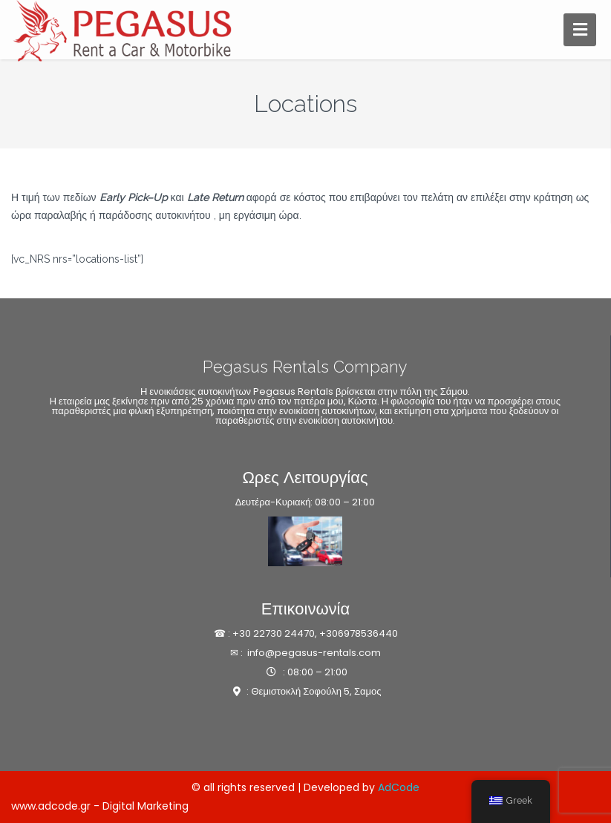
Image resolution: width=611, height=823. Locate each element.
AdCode (398, 787)
